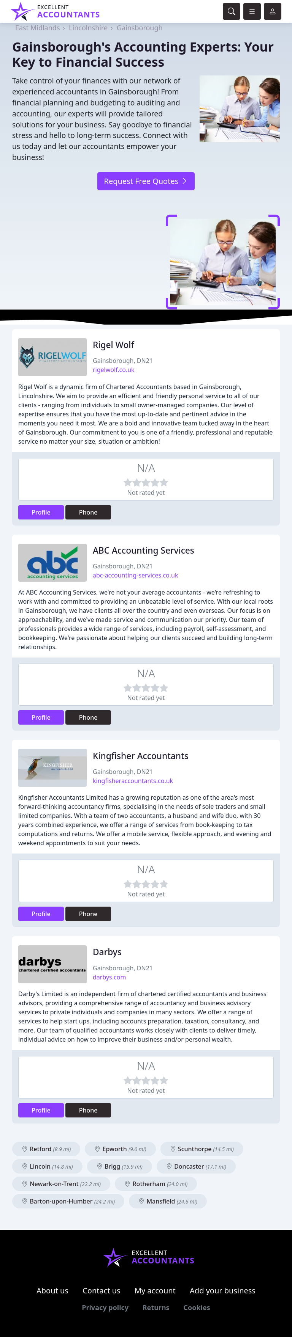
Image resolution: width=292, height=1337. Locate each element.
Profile (41, 512)
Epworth (120, 1149)
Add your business (223, 1290)
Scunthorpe (202, 1149)
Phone (88, 512)
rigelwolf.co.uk (114, 370)
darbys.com (109, 977)
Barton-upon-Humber (68, 1201)
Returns (156, 1307)
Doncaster (196, 1166)
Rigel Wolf (113, 345)
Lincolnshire (88, 27)
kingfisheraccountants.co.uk (133, 781)
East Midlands (37, 27)
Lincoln (47, 1166)
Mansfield (167, 1201)
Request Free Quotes (146, 181)
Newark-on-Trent (61, 1184)
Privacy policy (105, 1307)
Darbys (107, 952)
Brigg (120, 1166)
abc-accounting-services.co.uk (135, 575)
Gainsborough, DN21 (123, 360)
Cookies (196, 1307)
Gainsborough (140, 27)
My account (155, 1290)
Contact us (102, 1290)
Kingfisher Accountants (141, 756)
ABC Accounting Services (143, 550)
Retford (46, 1149)
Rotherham (155, 1184)
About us (52, 1290)
